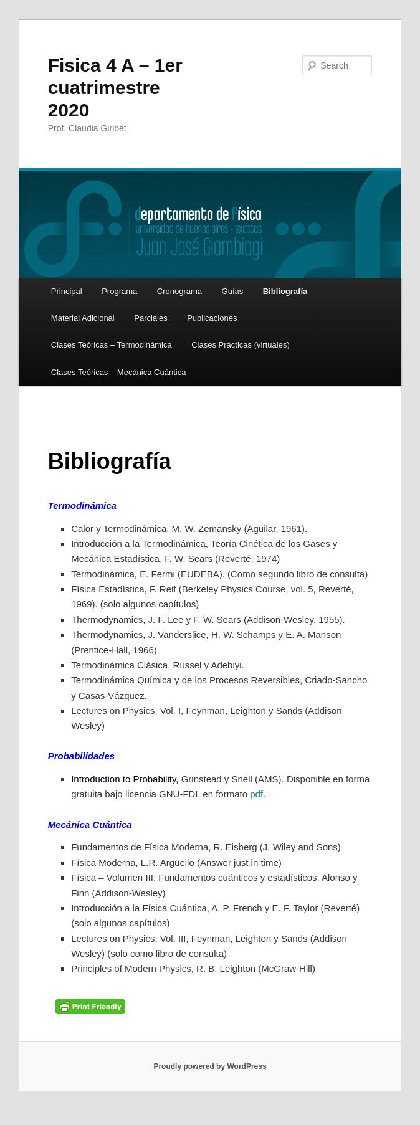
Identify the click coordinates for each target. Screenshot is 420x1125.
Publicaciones (212, 318)
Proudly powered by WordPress (209, 1066)
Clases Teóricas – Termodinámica (111, 344)
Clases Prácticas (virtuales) (240, 344)
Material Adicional (83, 318)
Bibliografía (285, 291)
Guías (233, 291)
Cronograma (179, 291)
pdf (256, 794)
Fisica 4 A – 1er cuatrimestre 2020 (115, 87)
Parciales (150, 318)
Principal (66, 291)
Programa (119, 291)
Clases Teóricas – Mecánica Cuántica (118, 372)
